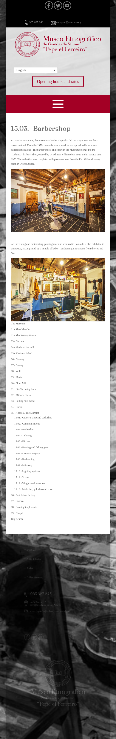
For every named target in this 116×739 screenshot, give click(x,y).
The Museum (18, 323)
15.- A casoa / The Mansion (25, 412)
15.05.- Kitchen (22, 441)
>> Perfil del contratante (38, 577)
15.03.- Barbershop (24, 429)
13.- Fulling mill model (23, 400)
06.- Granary (17, 359)
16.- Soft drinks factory (23, 495)
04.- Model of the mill (22, 347)
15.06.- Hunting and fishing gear (31, 447)
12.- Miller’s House (21, 395)
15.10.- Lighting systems (27, 471)
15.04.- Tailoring (23, 435)
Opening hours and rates (58, 81)
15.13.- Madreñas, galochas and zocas (33, 489)
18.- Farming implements (24, 507)
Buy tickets (17, 518)
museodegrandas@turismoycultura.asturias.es (52, 610)
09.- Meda (16, 377)
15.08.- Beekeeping (24, 459)
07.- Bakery (17, 365)
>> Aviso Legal (35, 550)
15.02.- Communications (27, 423)
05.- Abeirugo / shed (21, 353)
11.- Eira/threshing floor (23, 389)
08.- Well (15, 371)
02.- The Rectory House (23, 335)
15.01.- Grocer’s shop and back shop (33, 417)
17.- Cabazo (17, 501)
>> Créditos (34, 568)
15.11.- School (21, 477)
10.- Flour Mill (18, 383)
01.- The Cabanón (20, 329)
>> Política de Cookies (38, 559)
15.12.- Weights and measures (29, 483)
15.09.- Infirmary (23, 465)
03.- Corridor (18, 341)
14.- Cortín (16, 407)
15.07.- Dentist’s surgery (27, 453)
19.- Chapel (17, 513)
